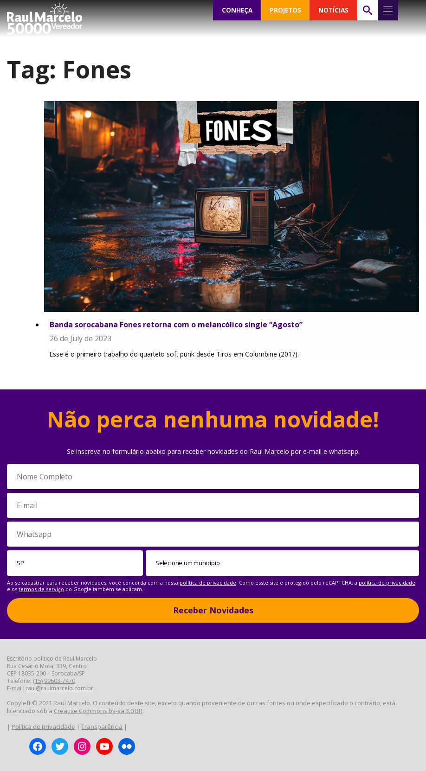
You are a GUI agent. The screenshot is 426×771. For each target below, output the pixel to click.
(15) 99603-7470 (54, 681)
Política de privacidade (43, 726)
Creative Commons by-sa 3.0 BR (98, 711)
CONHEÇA (237, 10)
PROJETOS (285, 10)
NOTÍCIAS (333, 10)
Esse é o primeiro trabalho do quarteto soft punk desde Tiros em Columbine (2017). (174, 354)
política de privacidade (208, 582)
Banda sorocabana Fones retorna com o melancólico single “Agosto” (176, 324)
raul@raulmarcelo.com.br (59, 688)
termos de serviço (41, 589)
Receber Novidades (213, 610)
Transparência (102, 726)
